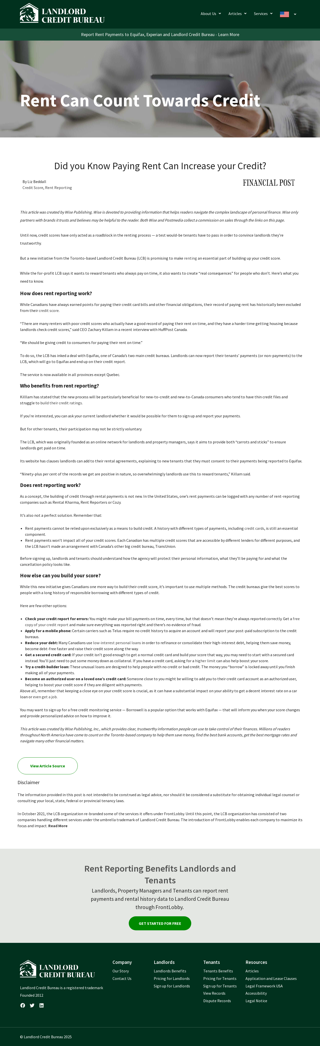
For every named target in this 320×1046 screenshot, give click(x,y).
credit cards (254, 528)
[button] (211, 13)
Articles (237, 13)
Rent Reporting (58, 187)
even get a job (45, 696)
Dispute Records (217, 1000)
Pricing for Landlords (172, 978)
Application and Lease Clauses (271, 978)
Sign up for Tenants (220, 985)
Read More (58, 825)
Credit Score (32, 187)
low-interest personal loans (117, 642)
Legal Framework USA (264, 985)
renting (190, 258)
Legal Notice (256, 1000)
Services (263, 13)
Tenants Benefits (218, 970)
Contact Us (122, 978)
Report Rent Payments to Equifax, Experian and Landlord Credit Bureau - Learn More (160, 34)
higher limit (205, 660)
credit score (49, 310)
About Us (211, 13)
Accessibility (256, 993)
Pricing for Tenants (219, 978)
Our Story (120, 970)
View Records (214, 993)
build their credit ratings (61, 402)
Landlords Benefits (170, 970)
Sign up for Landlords (172, 985)
